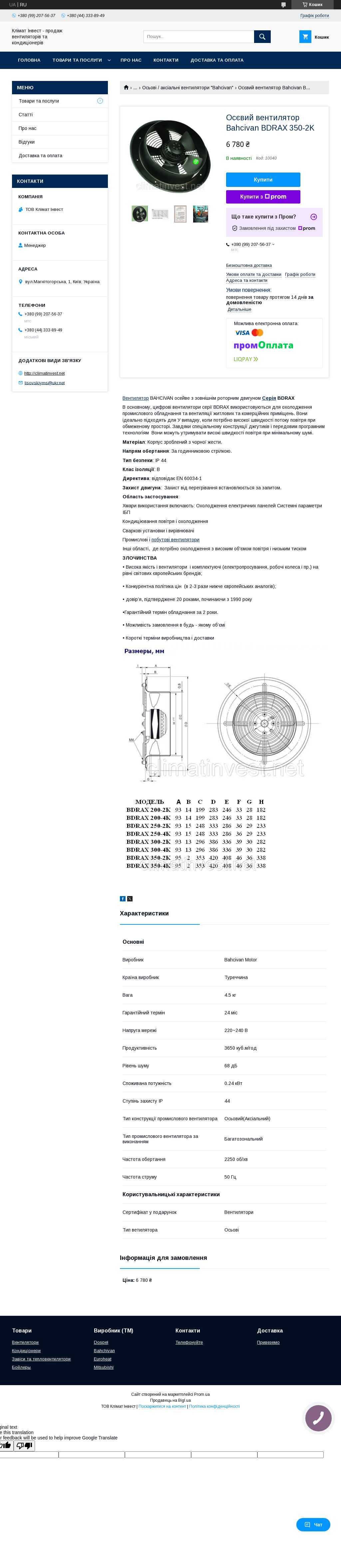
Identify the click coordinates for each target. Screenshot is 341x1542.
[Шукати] (262, 36)
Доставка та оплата (216, 60)
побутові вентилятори (175, 539)
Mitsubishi (104, 1367)
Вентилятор (136, 398)
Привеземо (268, 1342)
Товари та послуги (77, 60)
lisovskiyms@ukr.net (45, 382)
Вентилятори (25, 1342)
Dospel (101, 1342)
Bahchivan (104, 1350)
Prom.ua (202, 1394)
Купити (263, 180)
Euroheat (102, 1358)
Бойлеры (21, 1367)
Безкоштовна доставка (249, 265)
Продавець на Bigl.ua (170, 1400)
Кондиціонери (26, 1350)
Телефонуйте (189, 1342)
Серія (269, 398)
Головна (29, 60)
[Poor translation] (24, 1445)
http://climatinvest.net (44, 373)
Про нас (131, 60)
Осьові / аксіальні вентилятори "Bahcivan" (187, 87)
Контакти (166, 60)
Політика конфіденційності (214, 1406)
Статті (26, 114)
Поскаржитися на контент (162, 1406)
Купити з (263, 197)
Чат (313, 1525)
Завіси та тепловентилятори (41, 1358)
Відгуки (27, 142)
